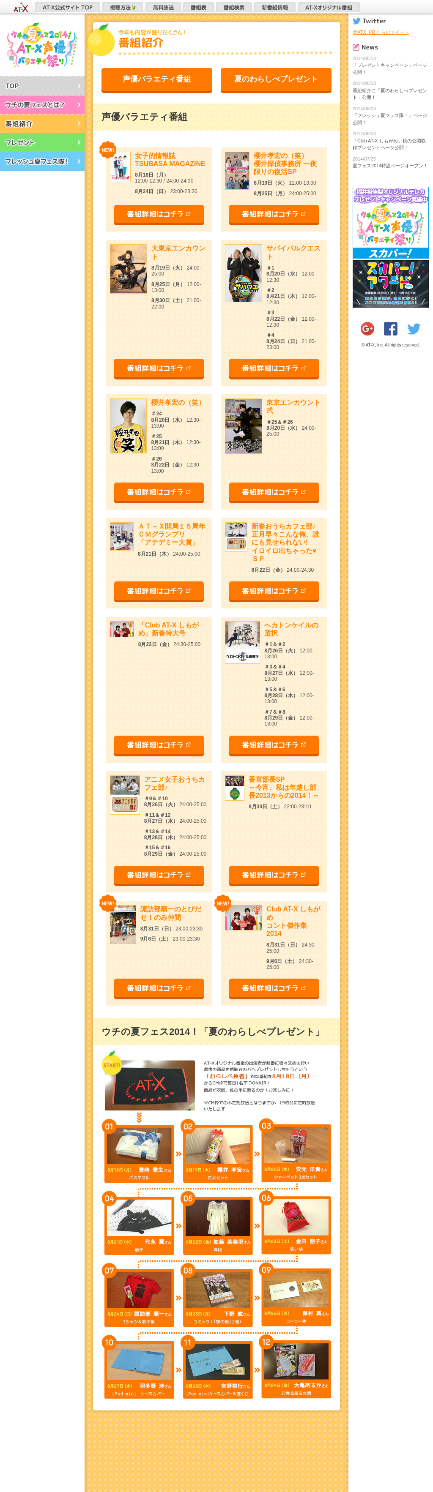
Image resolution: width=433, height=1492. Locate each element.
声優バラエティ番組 (157, 79)
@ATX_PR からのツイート (381, 32)
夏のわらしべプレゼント (276, 79)
